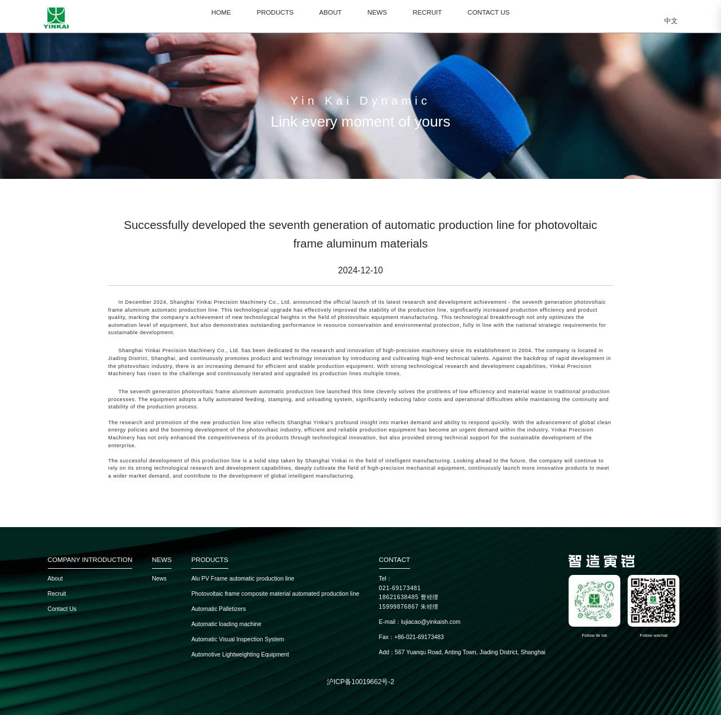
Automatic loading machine (226, 624)
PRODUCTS (275, 12)
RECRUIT (427, 12)
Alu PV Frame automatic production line (242, 578)
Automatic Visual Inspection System (237, 639)
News (159, 578)
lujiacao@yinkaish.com (431, 622)
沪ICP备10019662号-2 (360, 682)
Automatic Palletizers (218, 609)
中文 (671, 20)
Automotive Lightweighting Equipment (240, 654)
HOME (221, 12)
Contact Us (62, 609)
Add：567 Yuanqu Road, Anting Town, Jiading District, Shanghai (462, 652)
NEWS (377, 12)
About (55, 578)
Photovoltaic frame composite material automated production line (275, 594)
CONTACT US (488, 12)
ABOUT (330, 12)
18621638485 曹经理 (409, 597)
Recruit (57, 594)
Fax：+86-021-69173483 (411, 637)
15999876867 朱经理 (409, 607)
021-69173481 (400, 588)
